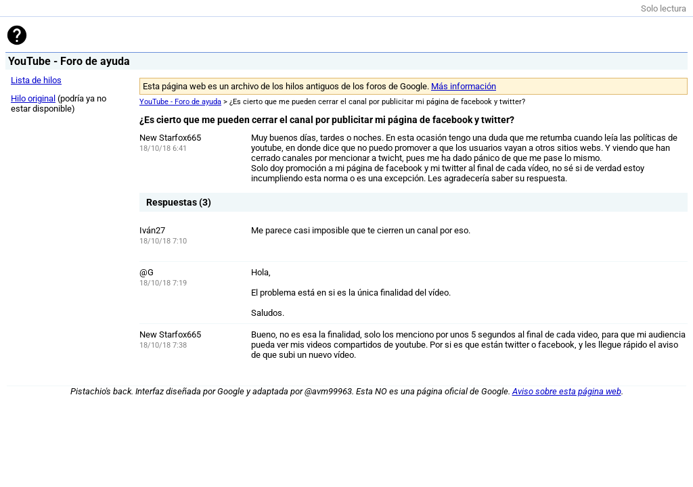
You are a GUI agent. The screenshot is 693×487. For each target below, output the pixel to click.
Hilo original (33, 98)
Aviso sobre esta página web (566, 391)
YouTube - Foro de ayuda (180, 101)
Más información (463, 86)
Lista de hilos (36, 80)
